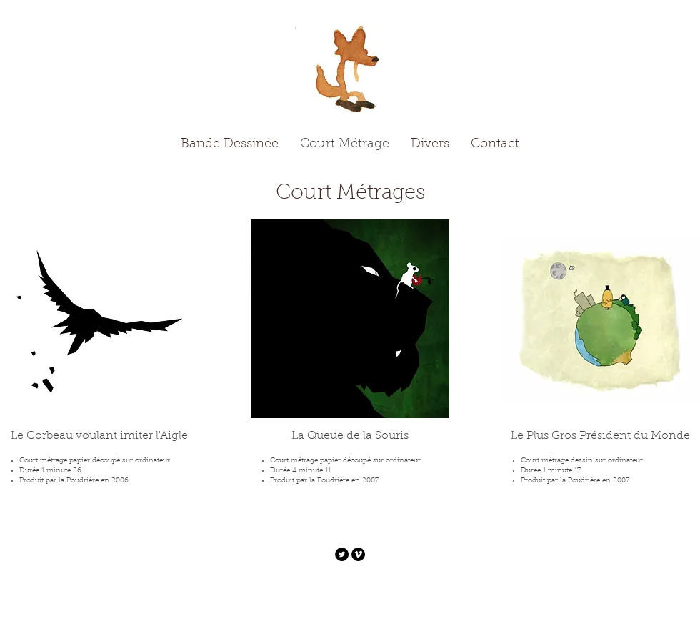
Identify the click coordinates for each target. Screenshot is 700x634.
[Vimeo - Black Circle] (358, 554)
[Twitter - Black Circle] (342, 554)
